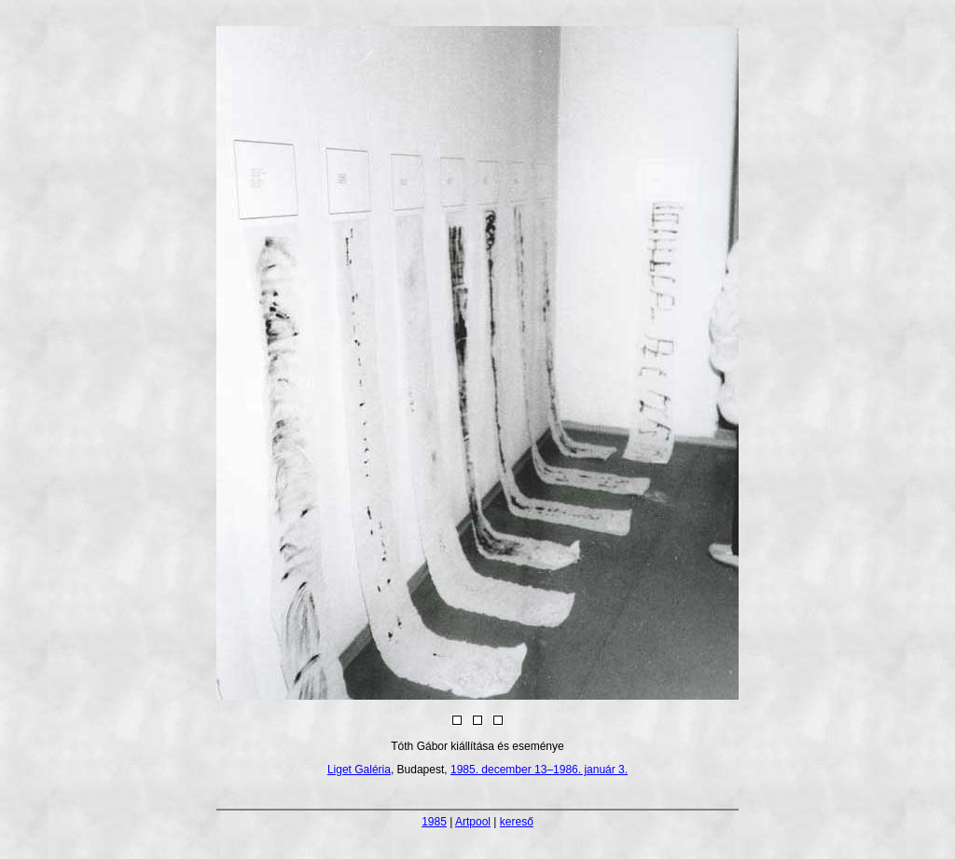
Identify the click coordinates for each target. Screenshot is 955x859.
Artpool (473, 821)
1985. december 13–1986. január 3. (539, 769)
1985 (434, 821)
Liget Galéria (359, 769)
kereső (516, 821)
